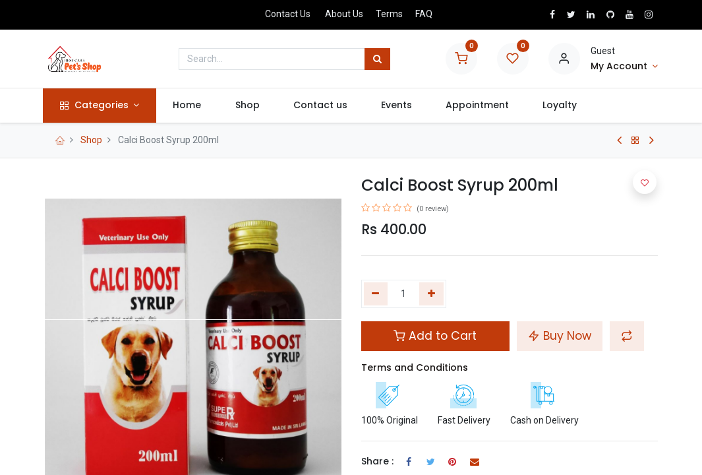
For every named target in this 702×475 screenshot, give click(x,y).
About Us (344, 14)
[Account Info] (624, 66)
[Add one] (431, 294)
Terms (389, 14)
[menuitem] (188, 105)
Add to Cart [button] (435, 336)
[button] (627, 335)
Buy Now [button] (559, 336)
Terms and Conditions (414, 367)
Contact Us (287, 14)
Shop (91, 140)
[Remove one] (376, 294)
